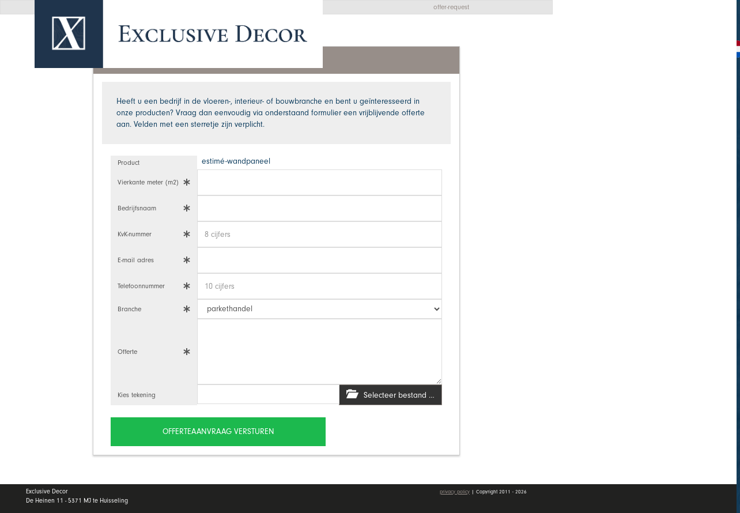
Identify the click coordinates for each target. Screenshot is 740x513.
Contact (600, 225)
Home (596, 85)
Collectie (653, 113)
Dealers (653, 169)
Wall (653, 141)
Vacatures (606, 197)
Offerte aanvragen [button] (619, 48)
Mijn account (614, 259)
